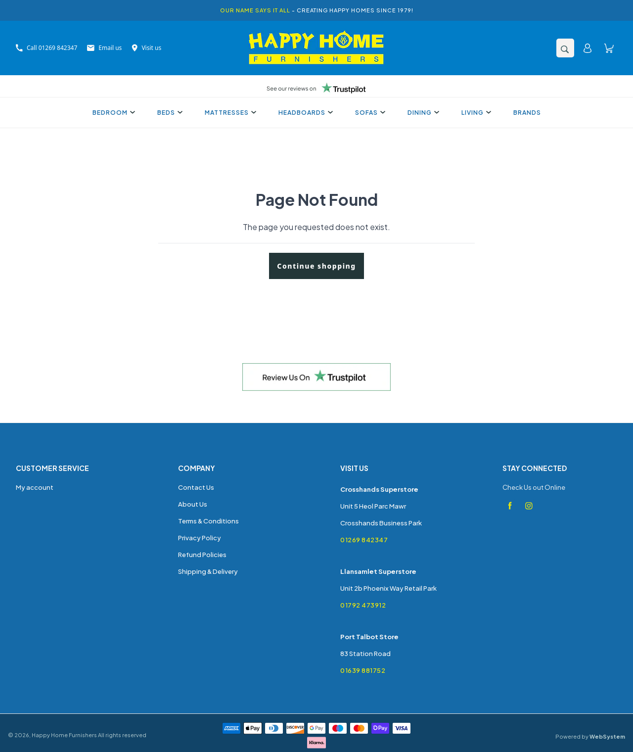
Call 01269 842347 (46, 48)
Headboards (304, 112)
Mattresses (229, 112)
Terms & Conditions (208, 521)
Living (475, 112)
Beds (168, 112)
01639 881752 (362, 670)
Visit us (146, 48)
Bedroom (112, 112)
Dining (422, 112)
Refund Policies (202, 555)
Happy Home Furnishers (64, 735)
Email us (104, 48)
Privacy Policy (199, 538)
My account (34, 487)
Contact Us (196, 487)
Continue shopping (316, 266)
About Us (192, 504)
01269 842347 (364, 540)
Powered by (590, 736)
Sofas (369, 112)
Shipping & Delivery (208, 571)
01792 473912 (363, 605)
